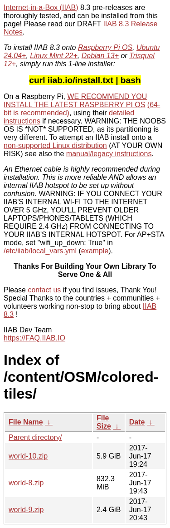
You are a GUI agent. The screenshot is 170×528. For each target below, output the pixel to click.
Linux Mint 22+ (54, 55)
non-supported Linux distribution (55, 145)
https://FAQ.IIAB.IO (34, 338)
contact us (44, 290)
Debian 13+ (100, 55)
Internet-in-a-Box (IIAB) (41, 7)
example (94, 251)
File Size (104, 422)
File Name (26, 422)
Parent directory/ (35, 437)
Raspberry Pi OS (105, 47)
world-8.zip (26, 483)
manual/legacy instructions (109, 154)
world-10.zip (28, 456)
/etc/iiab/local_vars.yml (40, 251)
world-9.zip (26, 509)
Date (137, 422)
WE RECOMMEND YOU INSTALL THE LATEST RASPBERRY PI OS (75, 101)
